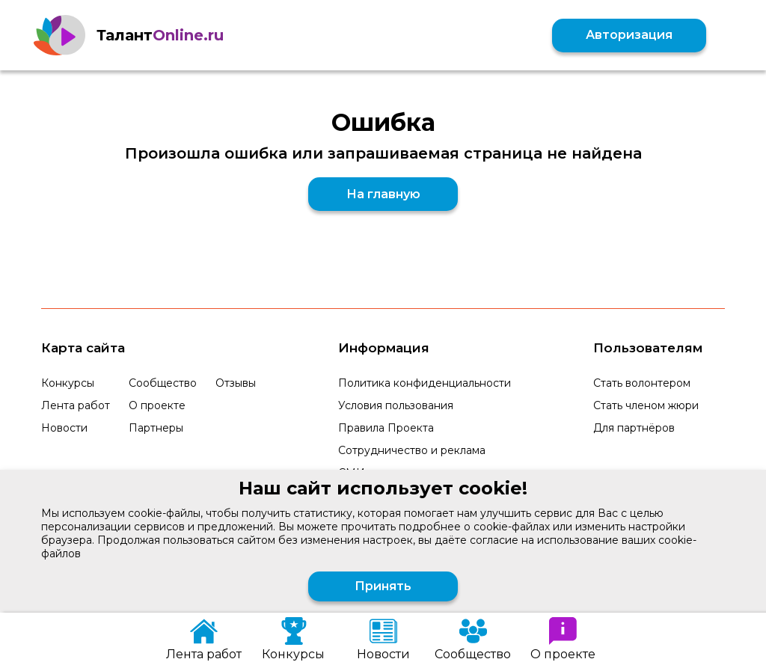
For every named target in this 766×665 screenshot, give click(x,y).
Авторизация (629, 35)
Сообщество (163, 383)
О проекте (157, 405)
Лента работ (75, 405)
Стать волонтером (641, 383)
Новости (64, 428)
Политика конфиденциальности (424, 383)
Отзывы (235, 383)
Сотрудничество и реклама (411, 450)
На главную (383, 194)
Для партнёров (634, 428)
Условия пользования (395, 405)
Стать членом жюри (646, 405)
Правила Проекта (386, 428)
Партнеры (156, 428)
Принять (383, 586)
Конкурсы (67, 383)
